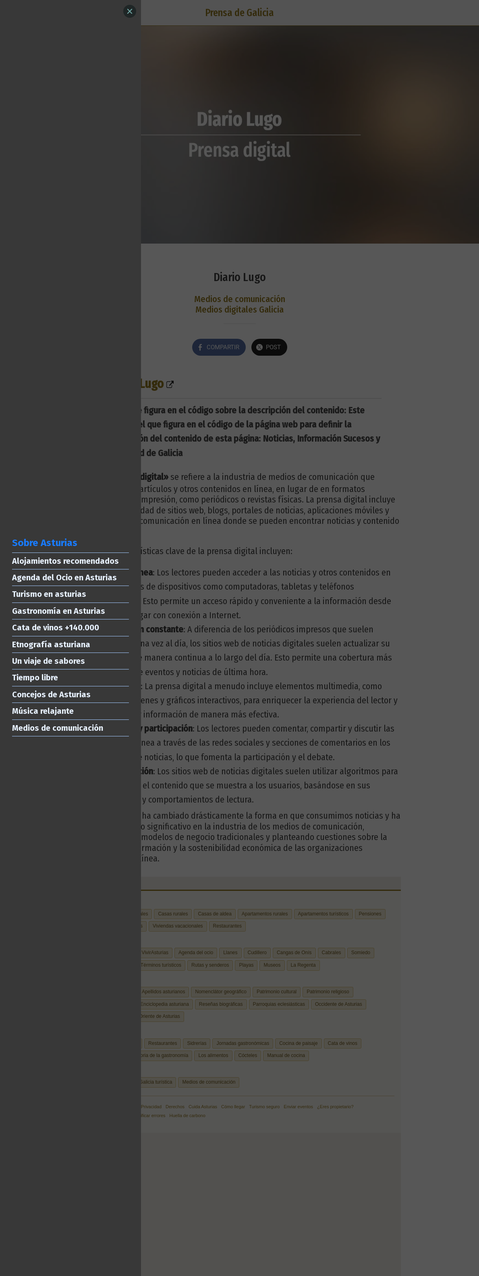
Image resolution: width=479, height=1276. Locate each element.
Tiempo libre (35, 677)
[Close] (129, 11)
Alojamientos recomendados (65, 561)
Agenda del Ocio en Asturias (64, 577)
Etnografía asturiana (51, 644)
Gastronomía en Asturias (58, 611)
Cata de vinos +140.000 (55, 627)
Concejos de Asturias (51, 694)
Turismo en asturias (49, 594)
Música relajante (43, 711)
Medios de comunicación (57, 728)
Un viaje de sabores (48, 661)
